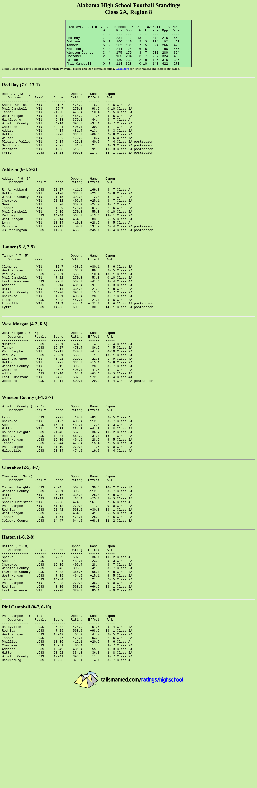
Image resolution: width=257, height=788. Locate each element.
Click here (122, 77)
